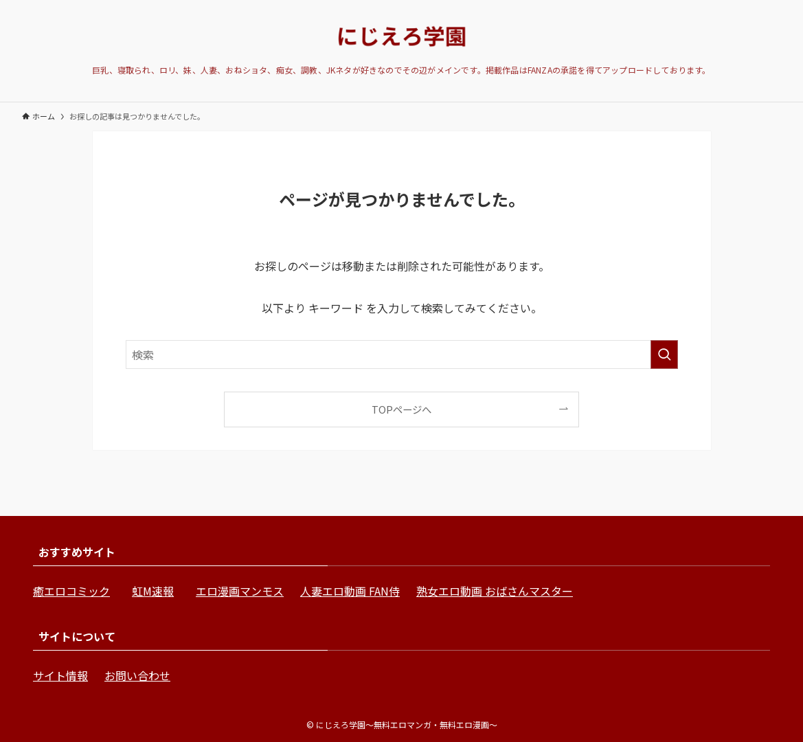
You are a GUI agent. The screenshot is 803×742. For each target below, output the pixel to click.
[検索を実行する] (664, 354)
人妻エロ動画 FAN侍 (350, 591)
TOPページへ (401, 409)
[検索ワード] (402, 354)
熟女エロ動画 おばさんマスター (494, 591)
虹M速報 (153, 591)
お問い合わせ (137, 675)
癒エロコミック (71, 591)
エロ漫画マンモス (240, 591)
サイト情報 (60, 675)
